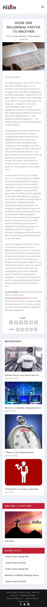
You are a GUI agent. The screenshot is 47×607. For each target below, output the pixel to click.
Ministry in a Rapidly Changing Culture (23, 408)
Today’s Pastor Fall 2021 (15, 563)
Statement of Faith (27, 595)
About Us (14, 595)
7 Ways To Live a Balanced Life (19, 452)
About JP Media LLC (15, 598)
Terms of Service (32, 598)
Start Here (9, 541)
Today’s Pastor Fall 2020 (15, 581)
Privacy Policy (23, 601)
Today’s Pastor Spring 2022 (17, 556)
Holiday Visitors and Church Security (22, 375)
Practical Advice (33, 36)
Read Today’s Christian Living (18, 592)
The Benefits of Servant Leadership (21, 489)
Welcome (35, 592)
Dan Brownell (19, 36)
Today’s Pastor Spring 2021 (17, 569)
